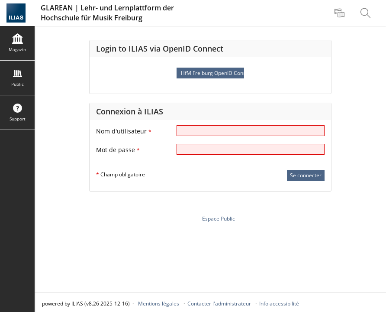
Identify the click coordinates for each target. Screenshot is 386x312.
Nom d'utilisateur (123, 131)
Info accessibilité (279, 303)
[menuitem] (341, 13)
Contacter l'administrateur (219, 303)
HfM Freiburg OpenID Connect (212, 73)
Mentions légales (158, 303)
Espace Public (218, 218)
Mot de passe (118, 150)
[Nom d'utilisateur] (251, 130)
